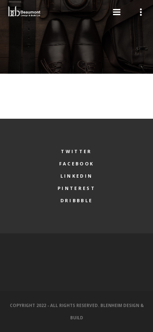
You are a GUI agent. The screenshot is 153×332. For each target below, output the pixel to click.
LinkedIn (76, 176)
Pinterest (76, 188)
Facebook (76, 163)
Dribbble (76, 200)
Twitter (76, 151)
